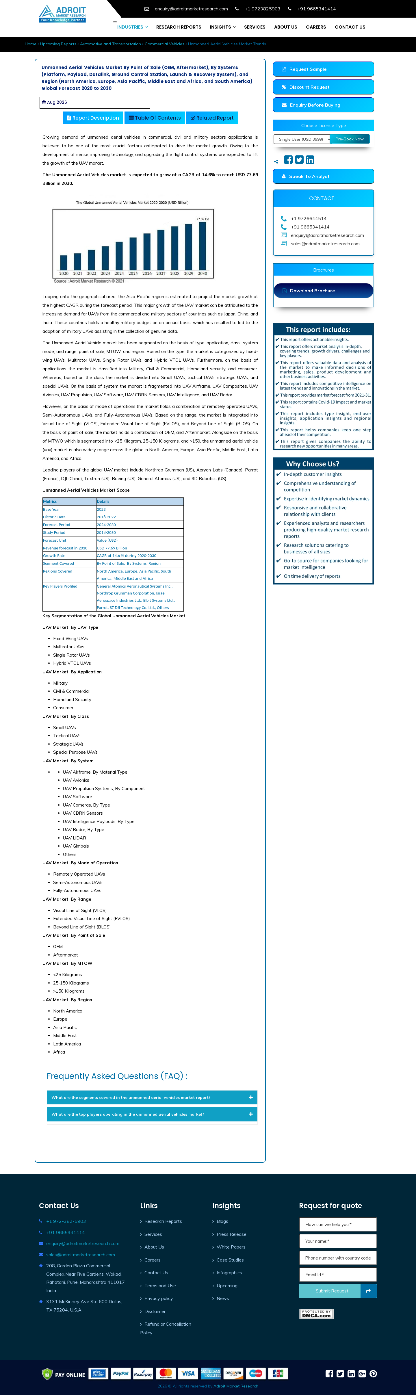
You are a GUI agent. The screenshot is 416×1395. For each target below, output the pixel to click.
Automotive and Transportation (110, 44)
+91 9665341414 (65, 1232)
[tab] (152, 1097)
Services (153, 1234)
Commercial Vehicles (164, 44)
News (223, 1298)
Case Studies (230, 1260)
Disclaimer (155, 1311)
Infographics (229, 1272)
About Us (154, 1247)
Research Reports (163, 1221)
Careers (152, 1260)
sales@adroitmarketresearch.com (80, 1254)
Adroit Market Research (235, 1386)
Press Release (231, 1234)
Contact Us (156, 1272)
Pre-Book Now (350, 139)
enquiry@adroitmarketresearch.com (82, 1243)
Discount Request (306, 86)
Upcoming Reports (58, 44)
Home (30, 44)
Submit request (346, 1291)
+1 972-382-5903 (66, 1221)
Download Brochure (309, 290)
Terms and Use (160, 1285)
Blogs (222, 1221)
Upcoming (227, 1285)
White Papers (231, 1247)
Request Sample (304, 69)
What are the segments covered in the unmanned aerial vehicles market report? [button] (152, 1097)
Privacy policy (158, 1298)
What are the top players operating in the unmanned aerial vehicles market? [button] (152, 1114)
